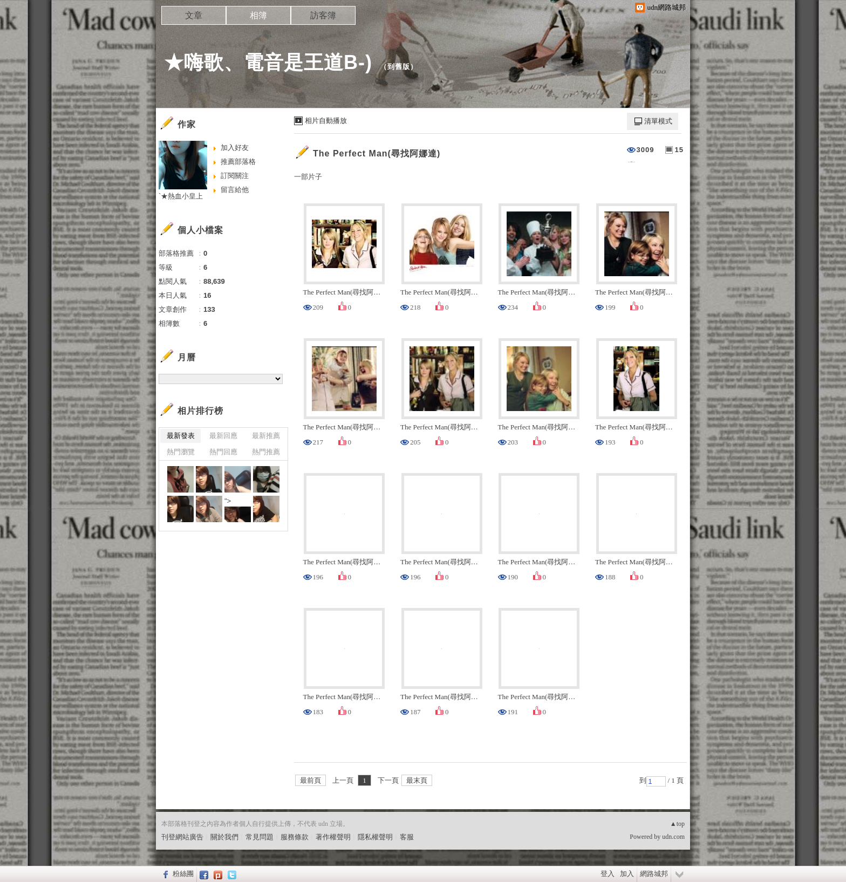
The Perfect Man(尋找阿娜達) (376, 153)
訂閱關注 (235, 176)
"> (237, 509)
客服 (407, 837)
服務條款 (295, 837)
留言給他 (235, 190)
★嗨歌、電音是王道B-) (268, 62)
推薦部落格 (238, 162)
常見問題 (259, 837)
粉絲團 (183, 874)
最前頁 (310, 780)
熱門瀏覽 (181, 452)
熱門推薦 (266, 452)
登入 (608, 874)
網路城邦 (654, 874)
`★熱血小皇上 (181, 196)
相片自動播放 (326, 121)
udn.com (673, 836)
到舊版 (398, 67)
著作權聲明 (333, 837)
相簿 (258, 15)
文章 (193, 15)
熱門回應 (223, 452)
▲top (677, 824)
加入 (627, 874)
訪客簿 (323, 15)
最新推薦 (266, 436)
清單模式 (658, 121)
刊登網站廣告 (182, 837)
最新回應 (223, 436)
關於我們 (224, 837)
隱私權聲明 (375, 837)
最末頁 (416, 780)
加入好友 (235, 147)
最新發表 (181, 436)
